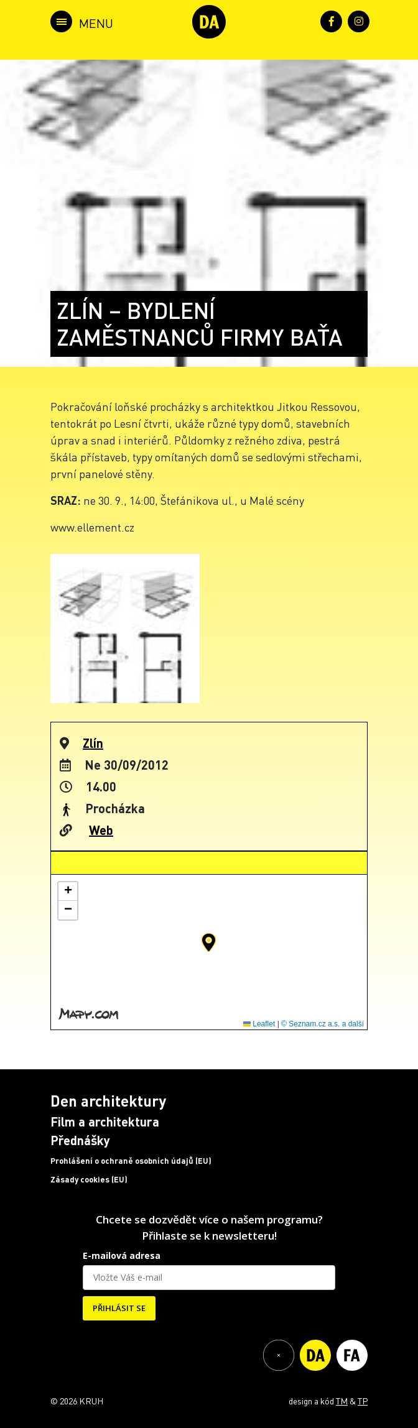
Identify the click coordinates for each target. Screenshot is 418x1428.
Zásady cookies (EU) (89, 1179)
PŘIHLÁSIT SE (119, 1308)
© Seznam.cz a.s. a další (322, 1024)
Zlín (93, 743)
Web (101, 830)
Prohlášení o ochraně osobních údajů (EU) (130, 1161)
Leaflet (259, 1024)
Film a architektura (104, 1121)
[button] (208, 942)
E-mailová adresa (121, 1255)
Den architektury (108, 1100)
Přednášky (80, 1140)
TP (363, 1400)
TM (342, 1400)
